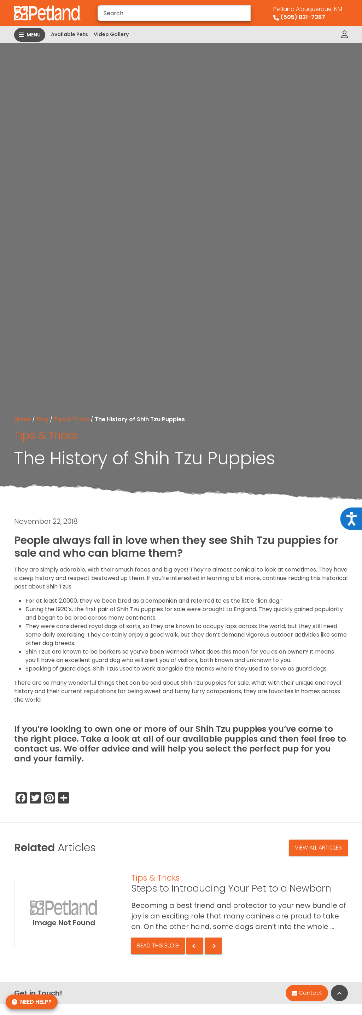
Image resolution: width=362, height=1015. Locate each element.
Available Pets (69, 34)
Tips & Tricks (71, 419)
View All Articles (318, 847)
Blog (42, 419)
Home (22, 419)
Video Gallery (111, 34)
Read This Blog (158, 945)
